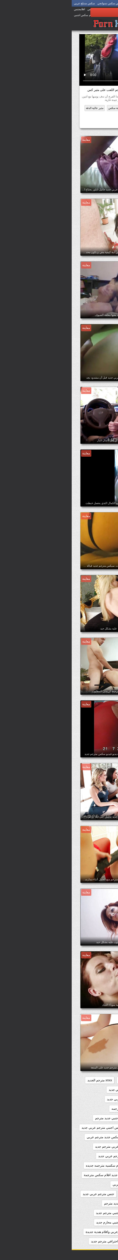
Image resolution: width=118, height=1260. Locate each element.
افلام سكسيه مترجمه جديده (32, 1165)
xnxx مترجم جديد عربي (90, 1089)
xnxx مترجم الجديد (28, 1080)
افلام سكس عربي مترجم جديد (43, 1146)
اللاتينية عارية (63, 108)
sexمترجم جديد (96, 1080)
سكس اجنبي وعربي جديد (89, 1232)
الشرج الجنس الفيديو (87, 108)
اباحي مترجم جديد (94, 1108)
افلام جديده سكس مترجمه (57, 1108)
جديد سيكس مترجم (93, 1194)
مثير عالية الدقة (23, 108)
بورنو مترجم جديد (64, 1175)
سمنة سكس (44, 108)
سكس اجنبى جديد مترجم (89, 1203)
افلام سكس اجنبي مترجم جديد (86, 1127)
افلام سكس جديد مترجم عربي (35, 1137)
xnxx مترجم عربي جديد (52, 1089)
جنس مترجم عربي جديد (26, 1194)
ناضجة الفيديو (99, 115)
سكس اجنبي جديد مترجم (49, 1203)
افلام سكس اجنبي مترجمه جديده (84, 1137)
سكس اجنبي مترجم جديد (41, 1213)
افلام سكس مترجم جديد (90, 1156)
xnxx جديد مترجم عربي (62, 1080)
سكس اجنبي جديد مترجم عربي (85, 1213)
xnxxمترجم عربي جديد (91, 1099)
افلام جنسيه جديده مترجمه (88, 1118)
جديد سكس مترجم (93, 1184)
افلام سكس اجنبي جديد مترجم (43, 1118)
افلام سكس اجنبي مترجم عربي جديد (34, 1127)
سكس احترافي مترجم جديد (37, 1241)
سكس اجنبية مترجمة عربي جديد (84, 1241)
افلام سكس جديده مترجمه (88, 1146)
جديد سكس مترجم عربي (57, 1184)
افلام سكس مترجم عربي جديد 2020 (82, 1165)
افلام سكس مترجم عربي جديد (47, 1156)
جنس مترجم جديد (61, 1194)
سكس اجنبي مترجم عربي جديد (85, 1222)
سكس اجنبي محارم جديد (41, 1222)
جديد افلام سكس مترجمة (29, 1175)
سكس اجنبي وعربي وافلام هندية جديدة (39, 1232)
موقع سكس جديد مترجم (82, 123)
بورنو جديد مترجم (94, 1175)
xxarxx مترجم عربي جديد (52, 1099)
